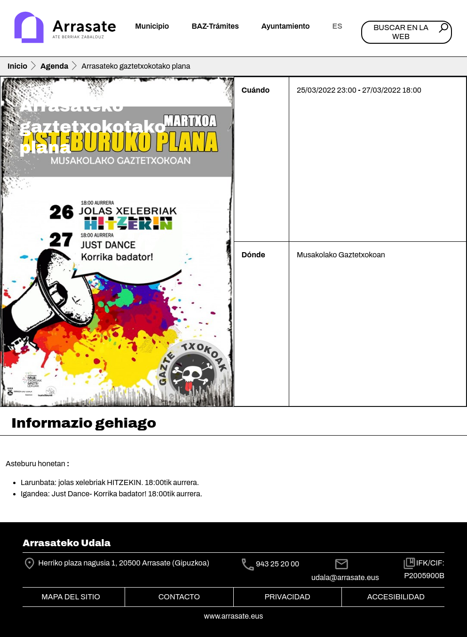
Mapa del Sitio (70, 597)
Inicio (17, 66)
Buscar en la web (400, 32)
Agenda (54, 66)
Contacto (179, 597)
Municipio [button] (152, 26)
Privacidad (287, 597)
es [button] (337, 26)
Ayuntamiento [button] (285, 26)
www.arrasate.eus (233, 616)
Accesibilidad (396, 597)
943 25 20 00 (277, 564)
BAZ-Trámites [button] (214, 26)
